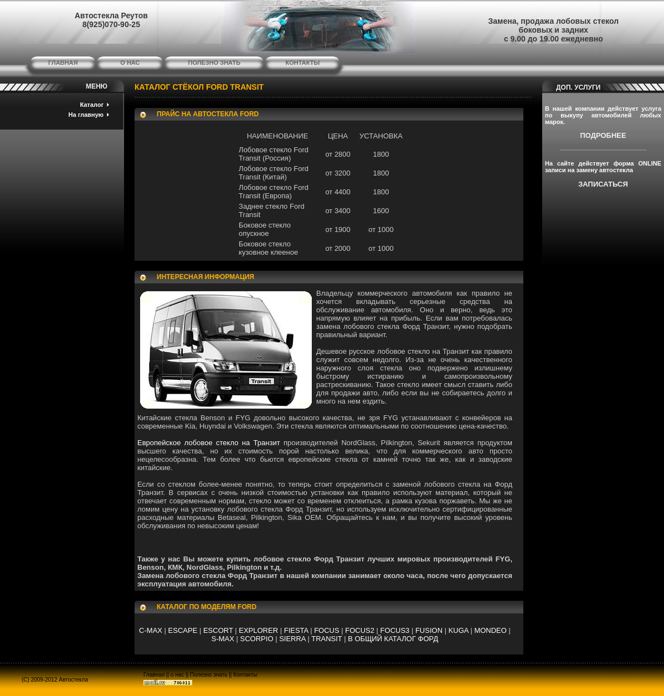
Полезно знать (208, 675)
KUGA (459, 630)
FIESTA (296, 630)
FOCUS (326, 630)
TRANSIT (326, 639)
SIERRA (292, 639)
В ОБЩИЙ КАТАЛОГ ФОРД (393, 639)
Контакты (245, 675)
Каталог (92, 104)
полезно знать (214, 62)
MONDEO (490, 630)
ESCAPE (183, 630)
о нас (130, 62)
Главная (153, 675)
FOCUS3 (395, 630)
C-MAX (150, 630)
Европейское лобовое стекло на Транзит (208, 443)
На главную (86, 114)
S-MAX (223, 639)
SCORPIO (257, 639)
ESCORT (218, 630)
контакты (303, 62)
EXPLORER (258, 630)
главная (63, 62)
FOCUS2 (359, 630)
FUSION (428, 630)
